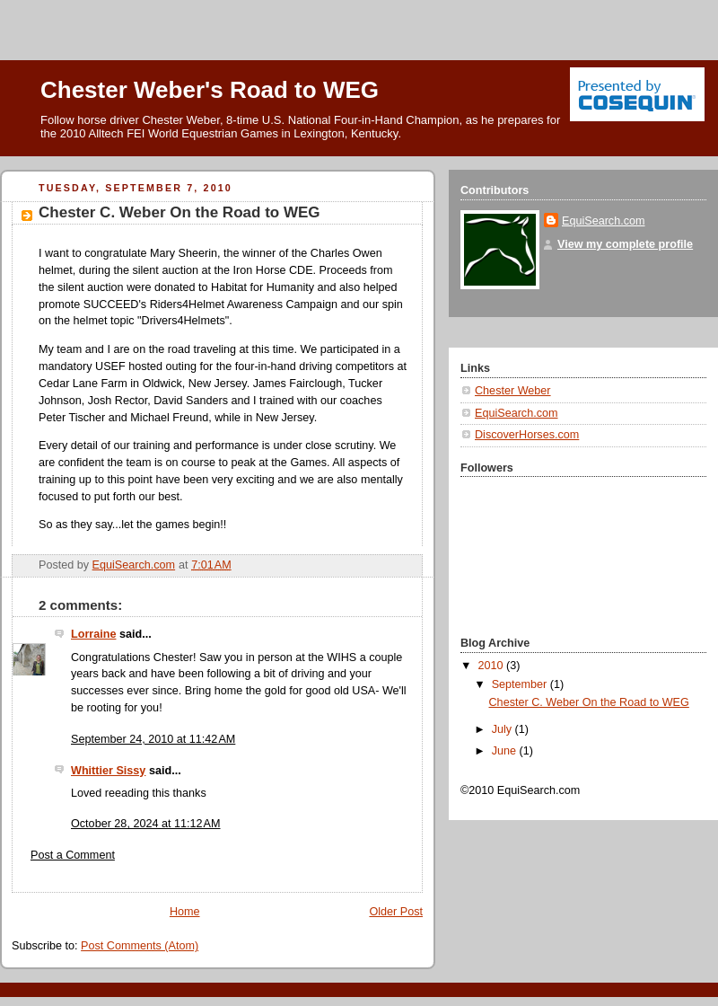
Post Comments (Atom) (139, 946)
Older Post (396, 911)
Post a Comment (73, 855)
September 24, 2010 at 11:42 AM (153, 739)
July (503, 729)
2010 (492, 665)
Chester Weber (513, 390)
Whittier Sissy (108, 770)
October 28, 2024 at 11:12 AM (146, 823)
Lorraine (93, 634)
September (521, 684)
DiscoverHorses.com (527, 434)
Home (185, 911)
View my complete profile (625, 244)
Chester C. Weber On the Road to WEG (589, 702)
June (506, 751)
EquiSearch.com (603, 221)
